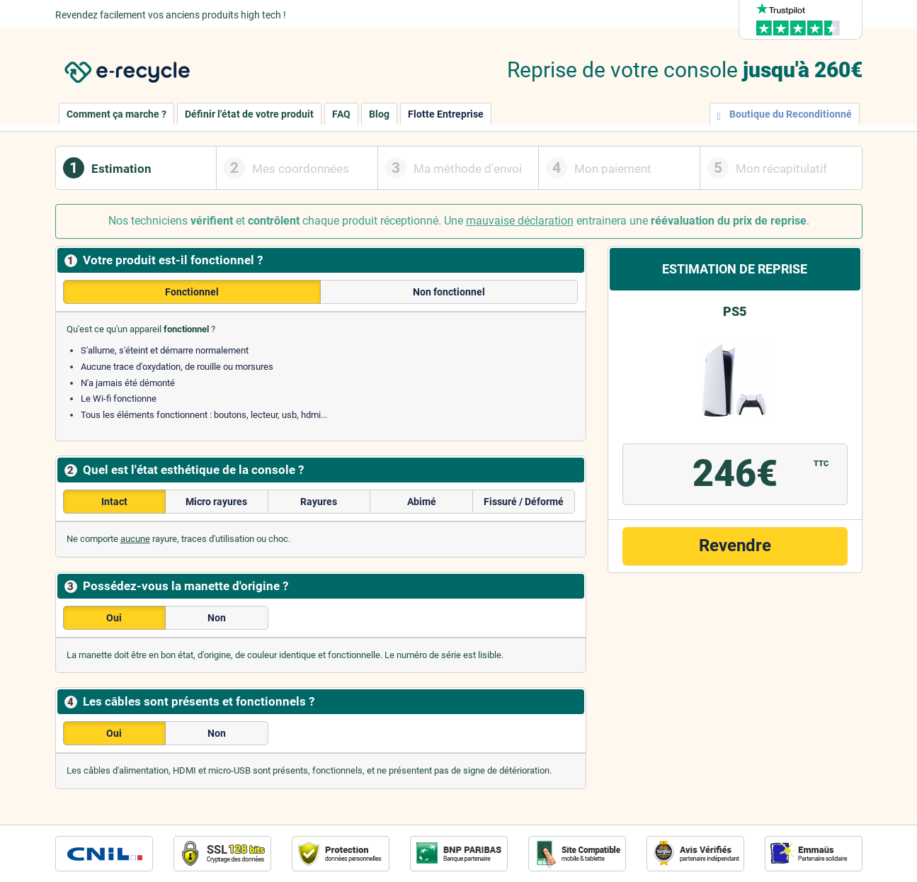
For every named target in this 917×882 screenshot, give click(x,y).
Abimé (421, 501)
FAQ (341, 114)
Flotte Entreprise (446, 114)
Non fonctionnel (449, 292)
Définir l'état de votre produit (249, 114)
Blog (379, 114)
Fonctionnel (192, 292)
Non (216, 617)
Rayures (318, 501)
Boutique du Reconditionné (784, 115)
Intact (114, 501)
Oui (114, 617)
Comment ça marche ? (116, 114)
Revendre (735, 545)
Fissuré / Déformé (524, 501)
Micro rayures (216, 501)
